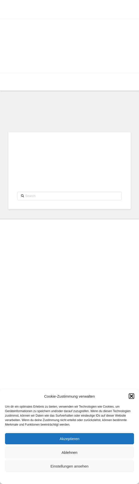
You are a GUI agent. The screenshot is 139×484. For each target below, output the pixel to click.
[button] (131, 396)
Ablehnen (69, 452)
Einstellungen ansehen (70, 466)
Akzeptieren (69, 439)
